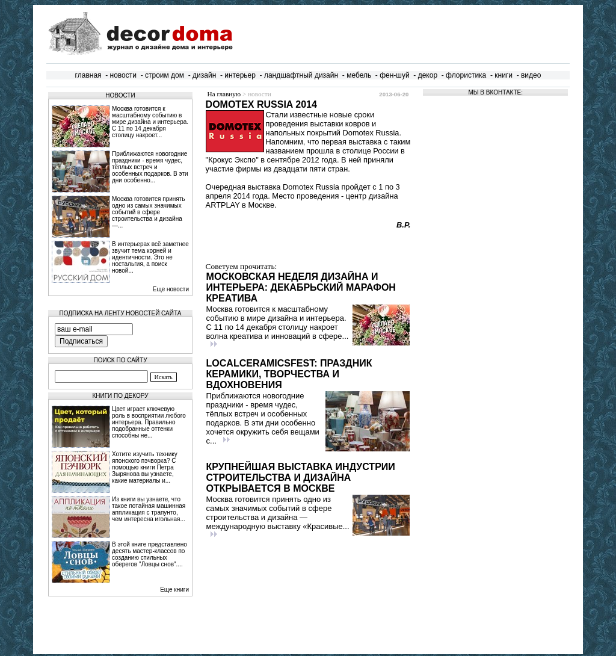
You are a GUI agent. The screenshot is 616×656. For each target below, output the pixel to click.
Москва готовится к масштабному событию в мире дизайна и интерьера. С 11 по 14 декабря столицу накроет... (150, 121)
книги (503, 75)
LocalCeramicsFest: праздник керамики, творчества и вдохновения (289, 374)
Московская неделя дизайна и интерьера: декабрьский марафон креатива (301, 287)
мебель (358, 75)
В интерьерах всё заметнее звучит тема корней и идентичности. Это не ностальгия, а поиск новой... (150, 257)
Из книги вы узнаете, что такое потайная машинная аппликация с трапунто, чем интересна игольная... (148, 509)
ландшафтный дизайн (301, 75)
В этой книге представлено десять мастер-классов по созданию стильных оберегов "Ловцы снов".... (149, 554)
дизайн (204, 75)
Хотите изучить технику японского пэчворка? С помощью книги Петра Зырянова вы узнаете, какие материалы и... (144, 467)
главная (88, 75)
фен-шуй (395, 75)
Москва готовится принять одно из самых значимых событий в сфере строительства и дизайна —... (148, 212)
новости (123, 75)
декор (427, 75)
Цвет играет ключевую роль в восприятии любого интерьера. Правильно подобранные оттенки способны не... (149, 422)
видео (531, 75)
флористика (466, 75)
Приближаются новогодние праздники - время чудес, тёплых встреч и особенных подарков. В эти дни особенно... (150, 167)
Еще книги (174, 589)
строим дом (164, 75)
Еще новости (171, 289)
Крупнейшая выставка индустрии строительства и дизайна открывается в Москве (300, 478)
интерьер (240, 75)
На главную (224, 93)
